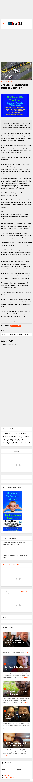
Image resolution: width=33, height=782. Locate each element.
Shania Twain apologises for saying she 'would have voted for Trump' (15, 642)
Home (2, 81)
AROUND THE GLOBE (9, 81)
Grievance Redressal (9, 777)
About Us (19, 769)
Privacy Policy (7, 775)
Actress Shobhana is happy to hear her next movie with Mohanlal (15, 716)
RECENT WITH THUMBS (11, 564)
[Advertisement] (16, 10)
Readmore (27, 652)
